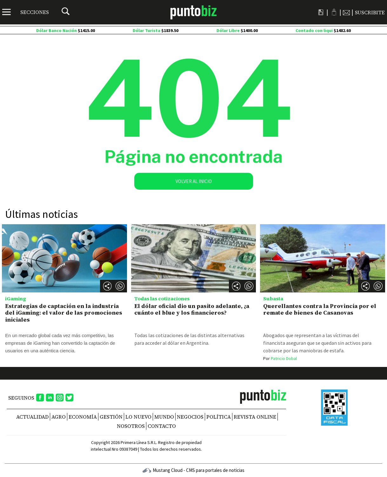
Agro (58, 416)
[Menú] (25, 12)
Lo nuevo (138, 416)
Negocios (190, 416)
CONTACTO (162, 425)
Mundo (164, 416)
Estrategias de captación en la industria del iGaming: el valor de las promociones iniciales (63, 312)
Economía (83, 416)
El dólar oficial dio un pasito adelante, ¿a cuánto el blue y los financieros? (191, 309)
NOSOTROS (131, 425)
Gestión (111, 416)
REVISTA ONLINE (255, 416)
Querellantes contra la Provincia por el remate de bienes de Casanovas (319, 309)
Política (218, 416)
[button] (120, 286)
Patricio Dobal (280, 358)
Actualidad (32, 416)
